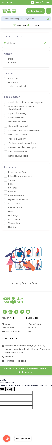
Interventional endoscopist (20, 148)
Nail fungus (12, 216)
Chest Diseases (14, 118)
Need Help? (6, 2)
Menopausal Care (15, 173)
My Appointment (33, 324)
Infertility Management (18, 177)
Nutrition (10, 228)
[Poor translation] (10, 390)
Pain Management (15, 122)
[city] (26, 44)
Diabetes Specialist (16, 135)
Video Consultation (16, 87)
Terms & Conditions (11, 332)
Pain (8, 184)
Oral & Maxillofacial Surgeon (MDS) (24, 131)
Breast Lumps (13, 208)
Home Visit (11, 83)
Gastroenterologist (16, 152)
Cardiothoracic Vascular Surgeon (23, 103)
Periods (10, 192)
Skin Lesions (12, 204)
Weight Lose (12, 224)
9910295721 (10, 357)
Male (8, 59)
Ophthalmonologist (16, 114)
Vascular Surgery (15, 139)
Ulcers (9, 212)
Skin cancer (12, 220)
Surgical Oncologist (16, 127)
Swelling (10, 188)
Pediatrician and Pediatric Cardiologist (19, 108)
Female (10, 63)
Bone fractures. (14, 196)
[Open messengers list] (6, 438)
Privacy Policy (8, 328)
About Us (6, 324)
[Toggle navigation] (48, 11)
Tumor (9, 181)
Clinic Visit (11, 79)
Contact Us (31, 328)
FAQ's (28, 332)
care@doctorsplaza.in (15, 361)
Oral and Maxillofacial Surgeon (21, 144)
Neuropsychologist (16, 156)
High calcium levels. (16, 200)
